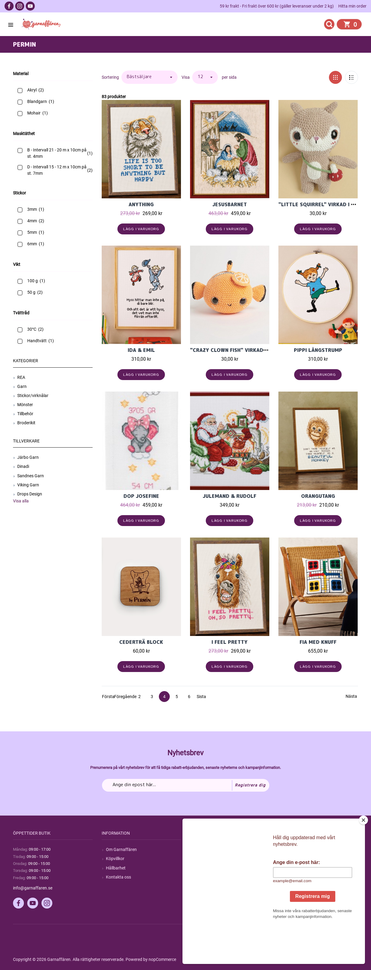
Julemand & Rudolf (229, 496)
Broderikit (26, 422)
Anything (141, 204)
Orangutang (318, 496)
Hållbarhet (116, 868)
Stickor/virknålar (32, 395)
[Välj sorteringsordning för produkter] (149, 77)
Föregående (119, 696)
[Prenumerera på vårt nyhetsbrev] (186, 785)
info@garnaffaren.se (32, 888)
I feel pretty (230, 642)
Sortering (110, 77)
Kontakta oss (118, 877)
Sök (197, 849)
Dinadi (23, 466)
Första (107, 696)
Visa (186, 77)
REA (21, 377)
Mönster (25, 404)
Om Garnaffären (121, 849)
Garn (22, 386)
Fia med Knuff (318, 642)
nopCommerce (162, 959)
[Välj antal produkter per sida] (205, 77)
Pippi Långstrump (318, 350)
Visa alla (21, 500)
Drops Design (29, 494)
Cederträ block (141, 642)
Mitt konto (292, 849)
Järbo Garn (28, 457)
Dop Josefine (141, 496)
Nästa (351, 696)
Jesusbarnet (229, 204)
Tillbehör (25, 413)
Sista (201, 696)
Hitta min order (352, 6)
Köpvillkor (115, 858)
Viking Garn (28, 484)
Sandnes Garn (30, 475)
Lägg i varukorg (141, 228)
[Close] (363, 857)
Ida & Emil (141, 350)
